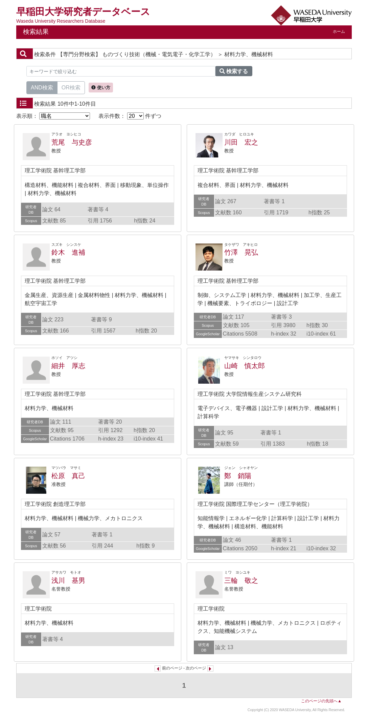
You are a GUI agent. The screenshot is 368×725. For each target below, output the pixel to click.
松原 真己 (68, 475)
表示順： (53, 116)
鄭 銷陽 (237, 475)
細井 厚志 (68, 365)
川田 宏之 (241, 142)
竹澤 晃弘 (241, 252)
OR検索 (71, 87)
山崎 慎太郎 (244, 365)
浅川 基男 (68, 580)
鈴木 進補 (68, 252)
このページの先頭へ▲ (321, 701)
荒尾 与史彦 (71, 142)
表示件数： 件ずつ (129, 116)
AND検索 (42, 87)
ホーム (339, 31)
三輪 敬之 (241, 580)
